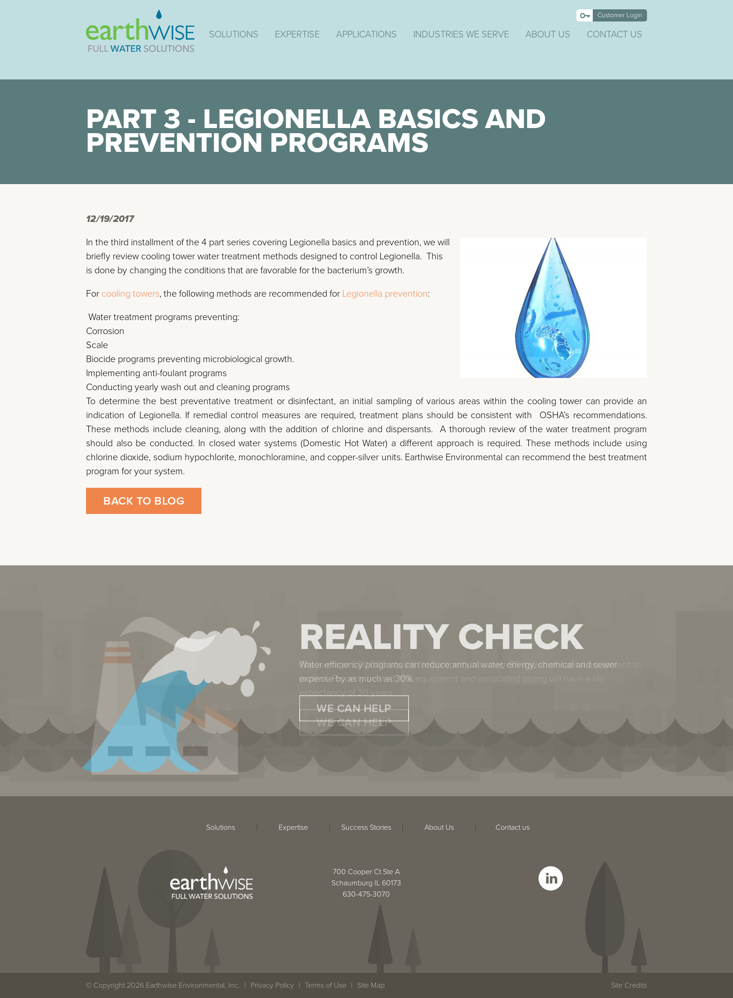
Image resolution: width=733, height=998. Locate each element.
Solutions (234, 34)
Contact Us (614, 34)
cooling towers (130, 293)
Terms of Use (325, 985)
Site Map (371, 985)
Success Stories (366, 827)
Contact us (513, 827)
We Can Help (354, 708)
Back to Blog (143, 501)
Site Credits (629, 985)
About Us (547, 34)
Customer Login (619, 15)
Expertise (297, 34)
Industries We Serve (461, 34)
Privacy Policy (272, 985)
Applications (366, 34)
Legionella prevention (385, 293)
